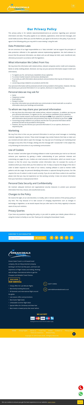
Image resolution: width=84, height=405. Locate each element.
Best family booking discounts (19, 288)
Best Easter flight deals (17, 300)
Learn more (51, 402)
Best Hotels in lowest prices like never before (24, 308)
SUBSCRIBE (40, 238)
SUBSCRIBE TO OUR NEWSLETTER (19, 234)
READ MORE (14, 279)
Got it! (80, 402)
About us (33, 331)
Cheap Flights (23, 331)
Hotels (50, 331)
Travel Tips (42, 331)
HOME (14, 331)
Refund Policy (50, 333)
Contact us (58, 331)
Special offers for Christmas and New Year (23, 305)
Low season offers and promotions (21, 297)
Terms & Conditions (37, 333)
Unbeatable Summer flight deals (20, 303)
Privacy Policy (69, 331)
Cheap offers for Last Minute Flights (21, 286)
